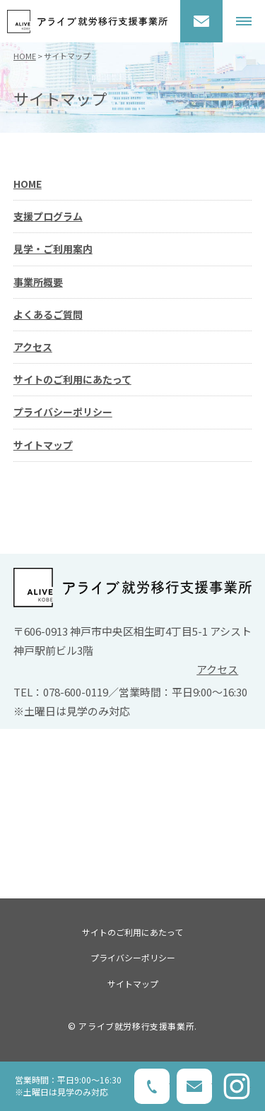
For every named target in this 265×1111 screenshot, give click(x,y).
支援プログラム (48, 216)
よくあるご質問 (48, 314)
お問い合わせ (201, 21)
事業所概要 (38, 282)
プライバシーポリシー (62, 412)
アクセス (32, 347)
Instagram (237, 1086)
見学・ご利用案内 (53, 249)
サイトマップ (43, 445)
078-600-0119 (152, 1086)
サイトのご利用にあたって (72, 379)
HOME (24, 55)
